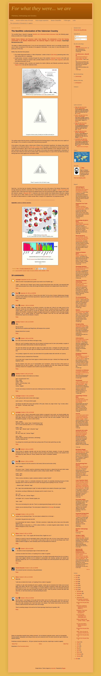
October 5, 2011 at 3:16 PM (27, 548)
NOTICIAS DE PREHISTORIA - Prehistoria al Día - (80, 551)
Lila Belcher (78, 139)
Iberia (40, 270)
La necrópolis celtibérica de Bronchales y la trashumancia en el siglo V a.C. (82, 373)
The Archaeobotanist (81, 297)
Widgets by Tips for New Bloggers (82, 146)
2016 (77, 579)
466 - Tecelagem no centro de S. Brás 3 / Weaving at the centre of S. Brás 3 (82, 357)
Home (11, 20)
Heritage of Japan (80, 535)
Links (74, 20)
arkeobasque (79, 380)
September (79, 597)
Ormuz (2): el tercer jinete (81, 47)
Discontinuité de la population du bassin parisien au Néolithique (82, 269)
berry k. (77, 115)
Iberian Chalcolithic (56, 20)
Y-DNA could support (62, 190)
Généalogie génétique (81, 266)
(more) (78, 113)
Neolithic (43, 270)
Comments (78, 39)
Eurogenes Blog (80, 324)
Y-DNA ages (67, 20)
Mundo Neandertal (80, 235)
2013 (77, 585)
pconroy (18, 321)
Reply (17, 288)
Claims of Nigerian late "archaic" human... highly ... (82, 620)
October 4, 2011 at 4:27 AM (27, 338)
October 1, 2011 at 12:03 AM (27, 305)
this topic (51, 507)
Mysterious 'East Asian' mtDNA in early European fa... (81, 611)
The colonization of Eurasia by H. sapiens (21, 23)
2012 (77, 587)
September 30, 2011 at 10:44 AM (28, 279)
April (78, 650)
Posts (77, 36)
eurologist (18, 279)
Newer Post (14, 643)
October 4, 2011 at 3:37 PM (27, 514)
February (79, 654)
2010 (77, 658)
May (78, 648)
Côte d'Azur (54, 54)
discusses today (45, 34)
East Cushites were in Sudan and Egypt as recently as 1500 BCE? (82, 341)
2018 (77, 575)
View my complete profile (79, 178)
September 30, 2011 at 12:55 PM (28, 293)
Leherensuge (78, 76)
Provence (52, 59)
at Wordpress (78, 82)
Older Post (65, 643)
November (79, 593)
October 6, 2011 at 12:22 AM (26, 577)
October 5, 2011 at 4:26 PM (31, 567)
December (79, 591)
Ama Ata (78, 413)
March (78, 652)
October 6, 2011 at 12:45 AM (27, 598)
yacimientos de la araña (81, 430)
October (79, 595)
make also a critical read (36, 147)
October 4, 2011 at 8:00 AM (27, 395)
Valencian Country (55, 58)
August (78, 642)
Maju (17, 293)
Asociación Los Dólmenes (82, 370)
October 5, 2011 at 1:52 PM (25, 533)
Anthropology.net (80, 187)
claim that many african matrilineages (81, 108)
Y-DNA (47, 270)
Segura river (18, 64)
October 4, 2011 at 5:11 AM (26, 373)
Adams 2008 (44, 235)
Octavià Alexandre (20, 567)
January (79, 656)
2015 (77, 581)
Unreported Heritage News (82, 513)
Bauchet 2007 (27, 193)
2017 (77, 577)
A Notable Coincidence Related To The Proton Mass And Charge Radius (82, 207)
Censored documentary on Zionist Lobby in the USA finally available (81, 58)
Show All (88, 569)
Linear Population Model (82, 480)
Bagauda (78, 46)
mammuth (53, 668)
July (78, 644)
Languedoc (60, 59)
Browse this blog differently (80, 30)
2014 (77, 583)
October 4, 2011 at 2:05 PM (27, 461)
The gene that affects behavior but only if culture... (81, 625)
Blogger (63, 668)
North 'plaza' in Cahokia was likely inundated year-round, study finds (82, 467)
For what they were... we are (41, 8)
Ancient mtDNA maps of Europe (24, 20)
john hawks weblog (80, 499)
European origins (26, 270)
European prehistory (34, 270)
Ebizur (17, 533)
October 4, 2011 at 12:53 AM (26, 321)
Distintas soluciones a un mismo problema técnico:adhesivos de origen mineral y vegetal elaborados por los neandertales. (82, 556)
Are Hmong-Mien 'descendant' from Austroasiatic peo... (81, 616)
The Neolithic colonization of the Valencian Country (82, 600)
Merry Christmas (79, 531)
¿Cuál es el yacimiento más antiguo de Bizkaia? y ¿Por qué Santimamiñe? (82, 383)
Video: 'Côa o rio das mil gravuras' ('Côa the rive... (82, 632)
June (78, 646)
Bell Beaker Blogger (81, 449)
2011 (77, 589)
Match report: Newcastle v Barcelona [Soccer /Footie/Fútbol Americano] (81, 284)
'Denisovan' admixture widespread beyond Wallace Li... (81, 607)
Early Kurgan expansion (42, 20)
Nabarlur (78, 310)
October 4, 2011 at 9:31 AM (27, 412)
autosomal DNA (18, 270)
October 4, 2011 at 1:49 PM (27, 449)
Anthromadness (80, 338)
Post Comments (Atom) (23, 646)
